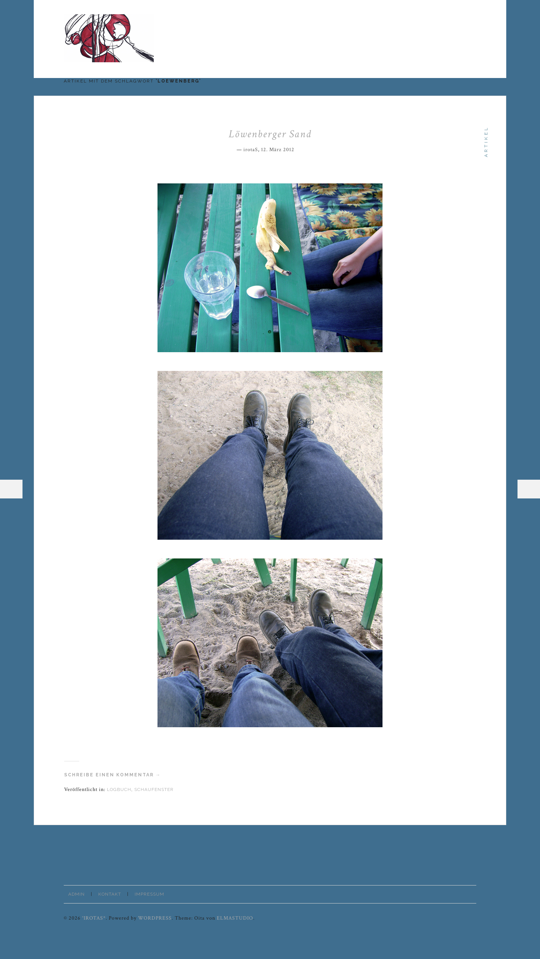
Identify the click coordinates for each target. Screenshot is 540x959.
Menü (11, 489)
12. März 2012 (277, 149)
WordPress (155, 918)
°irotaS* (94, 918)
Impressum (149, 894)
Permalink (299, 148)
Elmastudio (235, 918)
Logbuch (119, 789)
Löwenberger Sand (270, 134)
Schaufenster (154, 789)
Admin (76, 894)
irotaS (250, 149)
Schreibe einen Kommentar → (112, 774)
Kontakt (109, 894)
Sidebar (529, 489)
